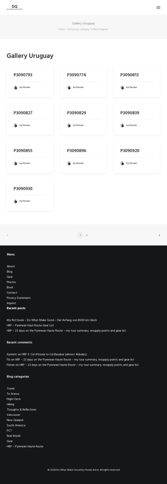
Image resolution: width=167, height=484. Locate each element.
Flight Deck (14, 399)
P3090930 (23, 188)
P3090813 (129, 75)
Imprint (11, 303)
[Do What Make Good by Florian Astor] (15, 7)
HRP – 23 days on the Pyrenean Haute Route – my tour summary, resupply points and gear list (66, 330)
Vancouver (13, 415)
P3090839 (129, 113)
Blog (9, 271)
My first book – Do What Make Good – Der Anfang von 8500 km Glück (52, 320)
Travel (10, 388)
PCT (9, 430)
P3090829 (76, 113)
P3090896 (76, 151)
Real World (13, 436)
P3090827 (23, 113)
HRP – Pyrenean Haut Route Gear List (30, 325)
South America (16, 425)
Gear (10, 277)
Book (10, 287)
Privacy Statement (19, 298)
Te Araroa (13, 394)
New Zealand (15, 420)
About (11, 266)
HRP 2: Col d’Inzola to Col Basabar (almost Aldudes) (54, 354)
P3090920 (129, 151)
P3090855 (23, 151)
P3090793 (23, 75)
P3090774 (76, 75)
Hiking (10, 404)
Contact (12, 292)
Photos (11, 282)
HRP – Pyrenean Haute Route (25, 446)
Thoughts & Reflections (21, 409)
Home (62, 29)
